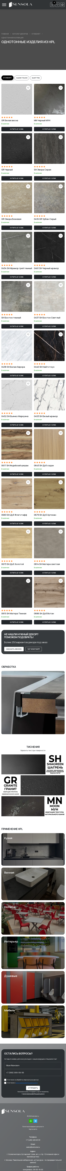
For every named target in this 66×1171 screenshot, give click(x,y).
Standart (36, 34)
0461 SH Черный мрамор (46, 268)
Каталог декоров (20, 34)
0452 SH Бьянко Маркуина (14, 416)
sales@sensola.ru (33, 1147)
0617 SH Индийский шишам (14, 465)
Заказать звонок (14, 649)
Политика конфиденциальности (33, 1127)
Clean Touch (21, 78)
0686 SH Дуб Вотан (44, 613)
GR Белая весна (9, 120)
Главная (5, 34)
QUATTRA (36, 78)
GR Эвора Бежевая (11, 219)
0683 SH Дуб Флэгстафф (14, 514)
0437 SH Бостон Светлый (47, 317)
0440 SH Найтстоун (44, 366)
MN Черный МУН (42, 120)
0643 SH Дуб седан (44, 465)
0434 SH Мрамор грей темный (16, 268)
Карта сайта (33, 1129)
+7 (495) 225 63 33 (33, 1140)
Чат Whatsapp (33, 649)
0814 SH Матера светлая (47, 564)
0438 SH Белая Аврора (13, 366)
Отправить (33, 1088)
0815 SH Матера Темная (13, 613)
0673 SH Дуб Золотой (12, 564)
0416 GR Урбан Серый (45, 219)
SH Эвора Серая (42, 169)
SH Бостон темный (11, 317)
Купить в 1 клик (17, 129)
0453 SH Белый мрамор (46, 416)
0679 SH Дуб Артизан (45, 514)
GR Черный (7, 169)
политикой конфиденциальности (27, 1083)
